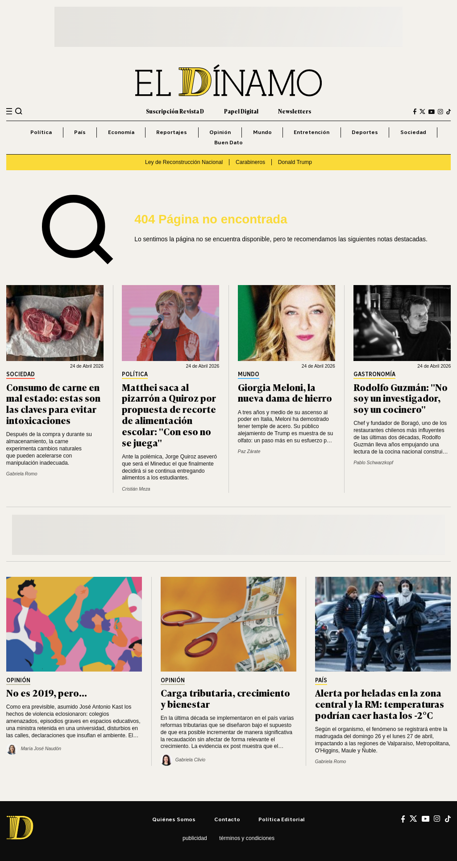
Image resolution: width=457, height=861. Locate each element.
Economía (121, 132)
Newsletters (294, 111)
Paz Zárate (249, 451)
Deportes (365, 132)
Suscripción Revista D (175, 111)
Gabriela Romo (21, 473)
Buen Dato (228, 142)
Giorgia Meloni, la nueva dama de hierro (285, 392)
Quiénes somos (173, 819)
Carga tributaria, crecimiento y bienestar (225, 697)
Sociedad (413, 132)
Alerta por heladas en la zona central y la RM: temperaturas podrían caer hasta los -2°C (379, 703)
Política (41, 132)
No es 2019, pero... (46, 692)
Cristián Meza (136, 489)
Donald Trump (295, 162)
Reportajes (171, 132)
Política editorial (281, 819)
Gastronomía (374, 375)
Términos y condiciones (246, 838)
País (80, 132)
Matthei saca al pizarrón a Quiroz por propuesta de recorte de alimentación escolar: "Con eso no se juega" (169, 414)
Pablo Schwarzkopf (373, 462)
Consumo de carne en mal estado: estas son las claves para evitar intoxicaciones (53, 403)
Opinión (220, 132)
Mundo (262, 132)
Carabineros (250, 162)
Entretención (311, 132)
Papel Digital (241, 111)
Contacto (227, 819)
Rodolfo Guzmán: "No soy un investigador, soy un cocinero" (400, 398)
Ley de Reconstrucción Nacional (184, 162)
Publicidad (195, 838)
